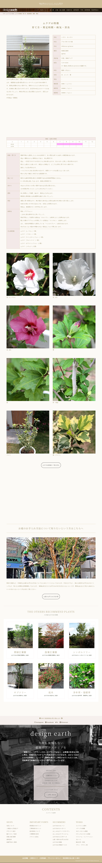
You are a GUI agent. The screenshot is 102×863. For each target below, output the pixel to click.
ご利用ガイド (35, 858)
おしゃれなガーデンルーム (62, 834)
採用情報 (89, 10)
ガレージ (80, 839)
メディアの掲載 (82, 828)
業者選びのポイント (37, 826)
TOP (5, 13)
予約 (83, 10)
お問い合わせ (53, 795)
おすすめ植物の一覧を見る (52, 465)
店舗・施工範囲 (62, 10)
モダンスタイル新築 (83, 831)
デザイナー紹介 (12, 831)
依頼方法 (71, 10)
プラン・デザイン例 (83, 845)
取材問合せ (96, 10)
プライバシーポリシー (56, 858)
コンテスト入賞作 (82, 826)
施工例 (53, 10)
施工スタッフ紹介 (13, 834)
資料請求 (78, 10)
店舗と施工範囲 (12, 837)
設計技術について (36, 831)
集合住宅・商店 (82, 842)
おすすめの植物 (12, 13)
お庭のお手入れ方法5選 (52, 596)
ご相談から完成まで (14, 828)
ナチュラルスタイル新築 (84, 834)
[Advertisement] (52, 118)
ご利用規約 (44, 858)
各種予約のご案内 (13, 842)
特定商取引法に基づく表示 (72, 858)
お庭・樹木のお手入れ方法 (62, 839)
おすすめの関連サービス (61, 845)
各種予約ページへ (52, 775)
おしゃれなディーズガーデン (62, 831)
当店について (46, 10)
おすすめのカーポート (60, 828)
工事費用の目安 (35, 834)
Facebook (51, 723)
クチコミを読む (35, 837)
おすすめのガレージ (60, 826)
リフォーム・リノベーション (85, 837)
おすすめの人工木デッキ (61, 837)
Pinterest (65, 723)
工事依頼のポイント (37, 828)
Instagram (40, 723)
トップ (38, 10)
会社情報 (27, 858)
